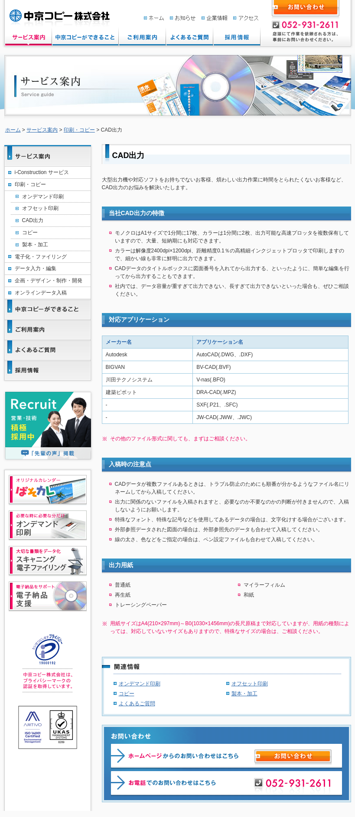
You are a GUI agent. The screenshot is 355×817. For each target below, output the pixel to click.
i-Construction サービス (42, 172)
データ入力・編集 (35, 268)
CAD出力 (32, 220)
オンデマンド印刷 (139, 684)
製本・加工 (244, 694)
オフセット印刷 (249, 684)
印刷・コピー (79, 130)
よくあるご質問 (137, 704)
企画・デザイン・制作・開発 (48, 281)
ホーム (13, 130)
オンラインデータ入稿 (41, 293)
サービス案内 (42, 130)
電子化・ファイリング (41, 257)
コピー (126, 694)
